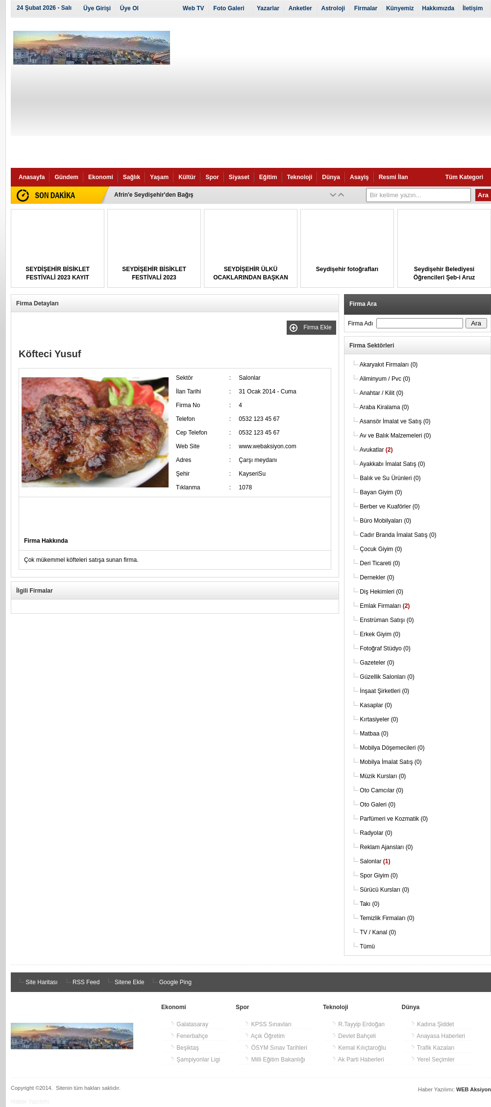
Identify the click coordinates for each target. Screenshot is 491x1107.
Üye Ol (129, 8)
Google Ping (170, 982)
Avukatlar (376, 449)
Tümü (367, 946)
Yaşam (159, 177)
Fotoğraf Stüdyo (385, 648)
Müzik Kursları (383, 776)
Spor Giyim (378, 875)
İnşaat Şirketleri (384, 691)
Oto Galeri (377, 804)
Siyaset (239, 177)
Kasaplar (376, 705)
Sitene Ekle (124, 982)
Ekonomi (100, 177)
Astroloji (333, 8)
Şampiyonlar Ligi (195, 1059)
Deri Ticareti (380, 563)
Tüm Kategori (464, 177)
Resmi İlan (393, 177)
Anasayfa (32, 177)
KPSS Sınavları (268, 1024)
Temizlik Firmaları (387, 918)
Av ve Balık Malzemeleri (395, 435)
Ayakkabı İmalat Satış (392, 464)
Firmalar (365, 8)
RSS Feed (81, 982)
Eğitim (268, 177)
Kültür (187, 177)
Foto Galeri (228, 8)
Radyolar (376, 833)
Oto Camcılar (381, 790)
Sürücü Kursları (384, 889)
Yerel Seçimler (433, 1059)
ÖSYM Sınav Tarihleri (276, 1047)
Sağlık (131, 177)
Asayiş (359, 177)
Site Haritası (37, 982)
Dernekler (377, 577)
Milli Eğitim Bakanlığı (275, 1059)
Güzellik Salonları (387, 676)
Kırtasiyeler (379, 719)
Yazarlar (268, 8)
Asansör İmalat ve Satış (395, 421)
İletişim (473, 8)
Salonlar (375, 861)
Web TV (193, 8)
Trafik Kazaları (433, 1047)
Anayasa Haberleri (438, 1036)
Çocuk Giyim (381, 549)
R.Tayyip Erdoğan (358, 1024)
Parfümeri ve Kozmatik (394, 818)
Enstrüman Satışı (387, 620)
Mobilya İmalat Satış (390, 762)
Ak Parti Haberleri (358, 1059)
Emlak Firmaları (385, 605)
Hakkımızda (438, 8)
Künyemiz (400, 8)
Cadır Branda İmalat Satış (398, 534)
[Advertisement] (334, 94)
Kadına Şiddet (432, 1024)
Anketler (300, 8)
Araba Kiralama (384, 407)
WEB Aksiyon (473, 1089)
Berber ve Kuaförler (389, 506)
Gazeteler (377, 662)
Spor (212, 177)
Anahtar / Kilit (381, 393)
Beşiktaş (184, 1047)
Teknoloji (300, 177)
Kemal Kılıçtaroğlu (359, 1047)
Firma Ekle (318, 327)
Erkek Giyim (380, 634)
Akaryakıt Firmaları (389, 364)
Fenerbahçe (189, 1036)
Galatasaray (189, 1024)
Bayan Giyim (381, 492)
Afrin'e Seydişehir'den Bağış (154, 194)
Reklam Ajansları (386, 847)
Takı (369, 903)
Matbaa (374, 733)
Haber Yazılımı (30, 1101)
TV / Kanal (378, 932)
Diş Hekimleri (381, 591)
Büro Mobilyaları (385, 520)
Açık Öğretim (265, 1036)
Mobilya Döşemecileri (392, 747)
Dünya (331, 177)
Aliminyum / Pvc (385, 378)
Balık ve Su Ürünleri (390, 478)
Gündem (66, 177)
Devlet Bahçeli (354, 1036)
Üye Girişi (97, 8)
